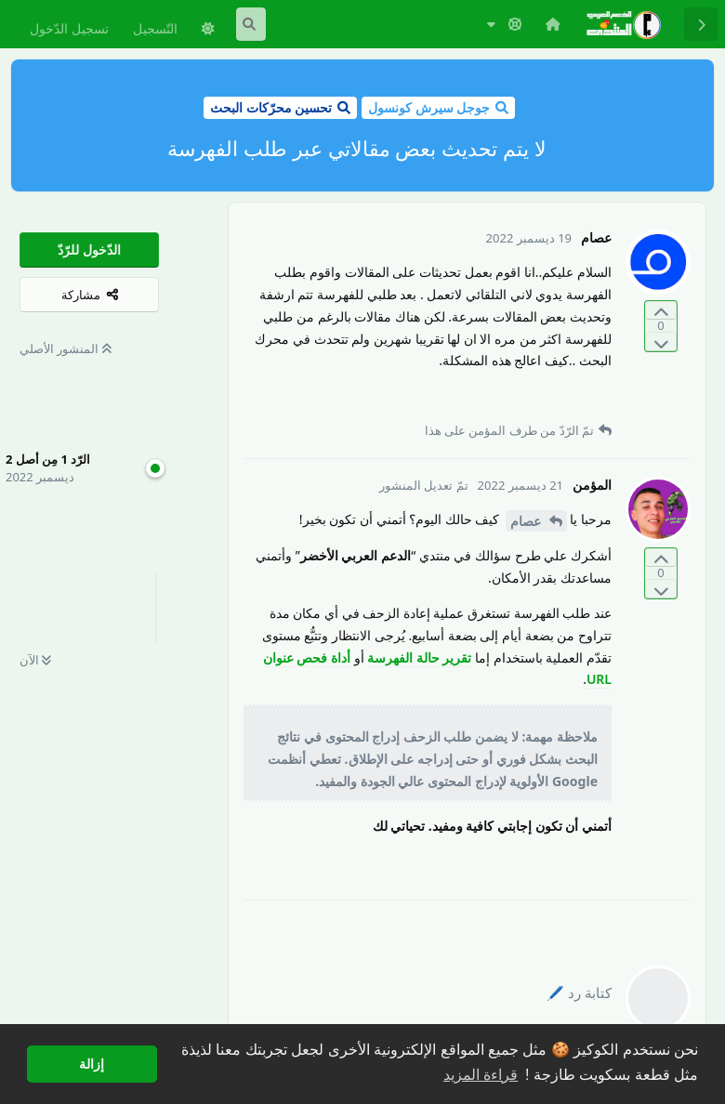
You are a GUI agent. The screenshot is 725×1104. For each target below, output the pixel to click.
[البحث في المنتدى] (251, 24)
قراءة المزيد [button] (480, 1075)
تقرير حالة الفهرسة (419, 657)
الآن (35, 659)
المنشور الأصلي (66, 348)
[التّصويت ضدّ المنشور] (661, 341)
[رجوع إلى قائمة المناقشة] (701, 24)
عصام (527, 521)
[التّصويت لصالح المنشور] (661, 311)
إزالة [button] (91, 1064)
